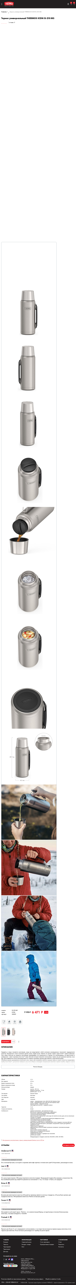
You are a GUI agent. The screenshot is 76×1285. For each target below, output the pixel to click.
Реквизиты (61, 1244)
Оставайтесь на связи (10, 1256)
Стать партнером (45, 1242)
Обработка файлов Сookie (53, 1279)
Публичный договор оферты (35, 1279)
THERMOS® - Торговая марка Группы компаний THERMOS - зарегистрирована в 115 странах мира (47, 1282)
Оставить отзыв (68, 1145)
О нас (60, 1242)
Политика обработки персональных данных (13, 1279)
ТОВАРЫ (6, 1239)
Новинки (5, 1242)
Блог (23, 1247)
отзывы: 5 (12, 22)
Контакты (61, 1247)
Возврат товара (26, 1244)
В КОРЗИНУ (6, 1041)
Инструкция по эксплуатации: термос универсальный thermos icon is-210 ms (23, 1140)
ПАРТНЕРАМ (44, 1239)
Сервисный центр (26, 1242)
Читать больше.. (38, 1066)
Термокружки (7, 1247)
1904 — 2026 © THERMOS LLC (9, 1282)
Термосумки (6, 1249)
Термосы (5, 1244)
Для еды (5, 1251)
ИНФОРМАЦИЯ (26, 1239)
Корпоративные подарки (47, 1244)
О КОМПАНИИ (63, 1239)
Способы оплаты (8, 1263)
